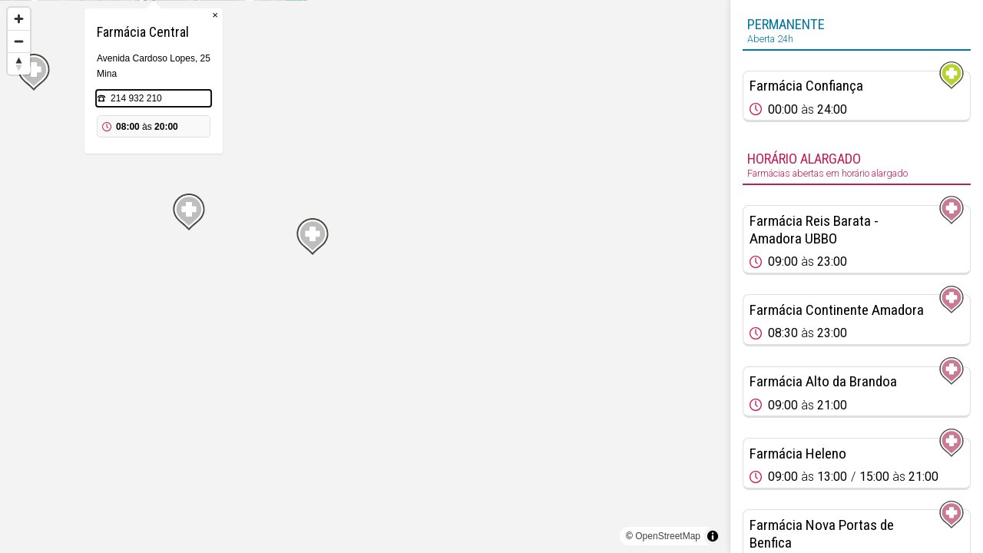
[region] (365, 276)
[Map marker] (33, 418)
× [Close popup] (426, 92)
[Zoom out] (19, 41)
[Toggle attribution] (712, 536)
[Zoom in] (19, 19)
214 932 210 (347, 175)
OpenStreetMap (667, 536)
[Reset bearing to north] (19, 63)
